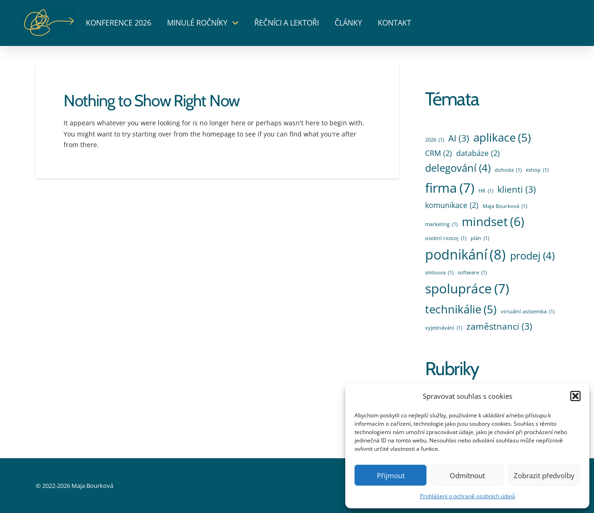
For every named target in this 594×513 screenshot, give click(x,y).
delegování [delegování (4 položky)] (458, 168)
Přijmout (391, 475)
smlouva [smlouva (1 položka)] (439, 272)
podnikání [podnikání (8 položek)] (465, 254)
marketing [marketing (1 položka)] (441, 224)
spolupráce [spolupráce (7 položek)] (467, 288)
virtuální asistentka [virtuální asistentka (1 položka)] (528, 311)
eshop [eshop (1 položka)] (537, 170)
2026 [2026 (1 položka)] (434, 140)
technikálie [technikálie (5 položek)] (461, 309)
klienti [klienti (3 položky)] (516, 189)
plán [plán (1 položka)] (480, 238)
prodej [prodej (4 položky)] (532, 256)
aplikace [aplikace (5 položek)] (502, 137)
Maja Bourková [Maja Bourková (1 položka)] (505, 206)
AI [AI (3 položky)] (458, 138)
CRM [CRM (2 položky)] (438, 153)
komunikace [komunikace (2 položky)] (451, 205)
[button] (575, 396)
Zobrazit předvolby (544, 475)
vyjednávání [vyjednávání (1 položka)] (443, 328)
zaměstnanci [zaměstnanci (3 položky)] (499, 326)
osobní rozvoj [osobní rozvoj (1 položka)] (445, 238)
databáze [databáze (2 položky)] (478, 153)
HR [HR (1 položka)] (485, 191)
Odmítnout (467, 475)
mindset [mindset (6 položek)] (493, 221)
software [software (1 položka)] (472, 272)
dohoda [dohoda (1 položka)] (508, 170)
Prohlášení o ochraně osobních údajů (467, 496)
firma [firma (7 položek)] (449, 188)
